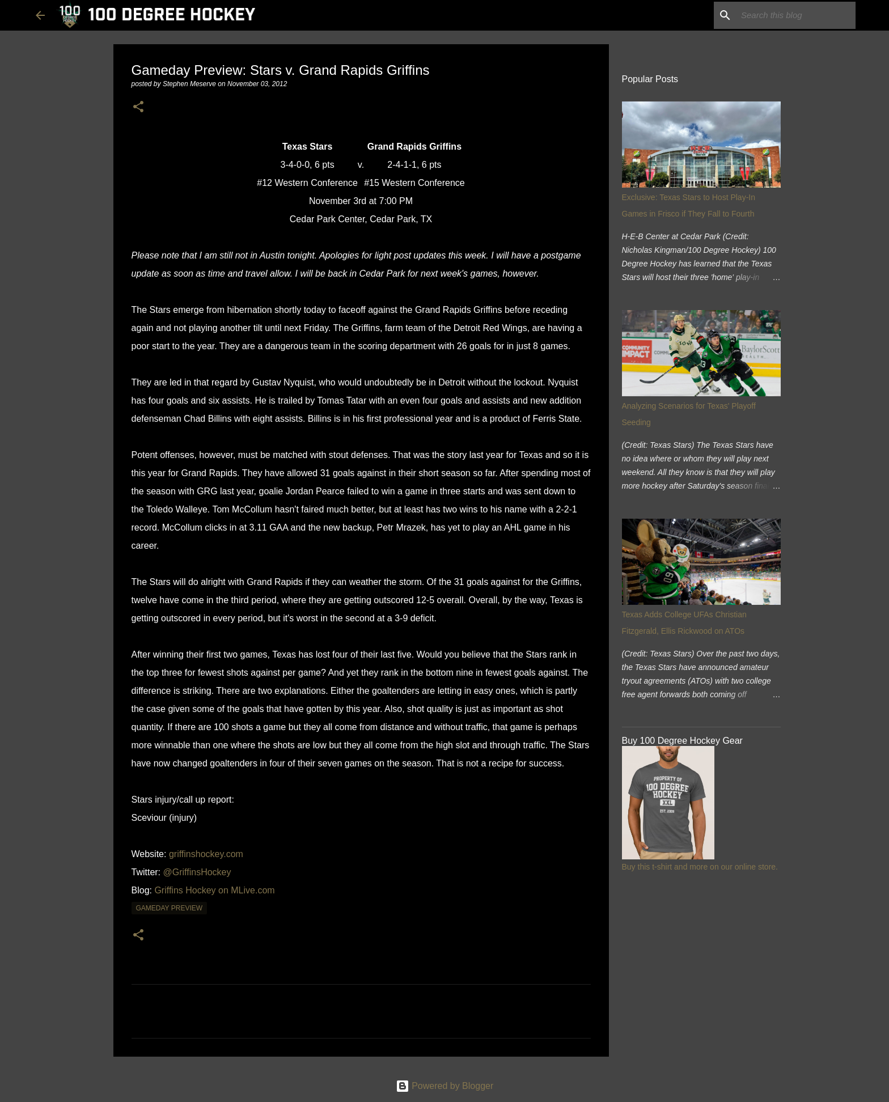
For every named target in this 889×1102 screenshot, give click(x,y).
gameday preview (169, 908)
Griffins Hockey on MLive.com (214, 890)
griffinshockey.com (206, 854)
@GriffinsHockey (197, 872)
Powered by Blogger (445, 1086)
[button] (138, 107)
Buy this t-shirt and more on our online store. (700, 866)
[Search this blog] (796, 15)
